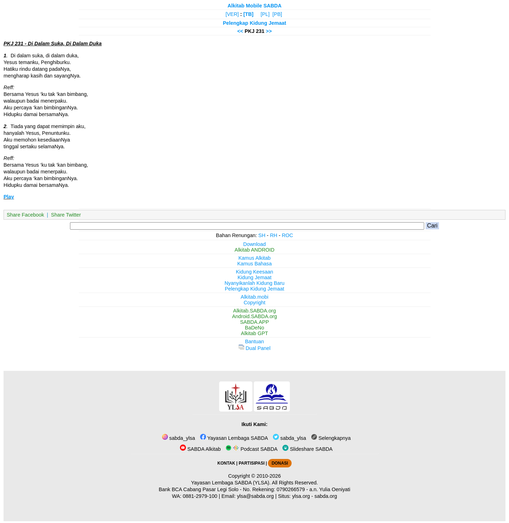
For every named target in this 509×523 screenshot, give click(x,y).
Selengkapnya (331, 438)
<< (240, 31)
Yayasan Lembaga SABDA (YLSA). (231, 482)
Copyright (254, 302)
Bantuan (254, 341)
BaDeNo (254, 328)
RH (273, 235)
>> (269, 31)
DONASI (279, 463)
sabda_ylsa (178, 438)
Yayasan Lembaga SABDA (234, 438)
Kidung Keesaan (254, 272)
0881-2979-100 (200, 496)
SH (261, 235)
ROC (287, 235)
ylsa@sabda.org (255, 496)
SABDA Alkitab (200, 449)
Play (9, 197)
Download (254, 244)
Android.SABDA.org (254, 316)
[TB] (248, 14)
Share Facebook (25, 215)
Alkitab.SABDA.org (254, 311)
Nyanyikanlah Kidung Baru (254, 283)
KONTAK (226, 463)
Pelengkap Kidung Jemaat (254, 23)
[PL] (265, 14)
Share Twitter (66, 215)
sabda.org (326, 496)
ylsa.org (301, 496)
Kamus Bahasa (254, 263)
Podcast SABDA (251, 449)
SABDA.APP (254, 322)
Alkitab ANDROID (255, 250)
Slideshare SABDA (307, 449)
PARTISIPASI (251, 463)
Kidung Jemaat (254, 277)
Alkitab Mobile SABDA (255, 5)
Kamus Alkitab (254, 258)
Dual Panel (254, 348)
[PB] (277, 14)
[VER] (232, 14)
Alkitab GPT (254, 333)
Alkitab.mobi (254, 297)
